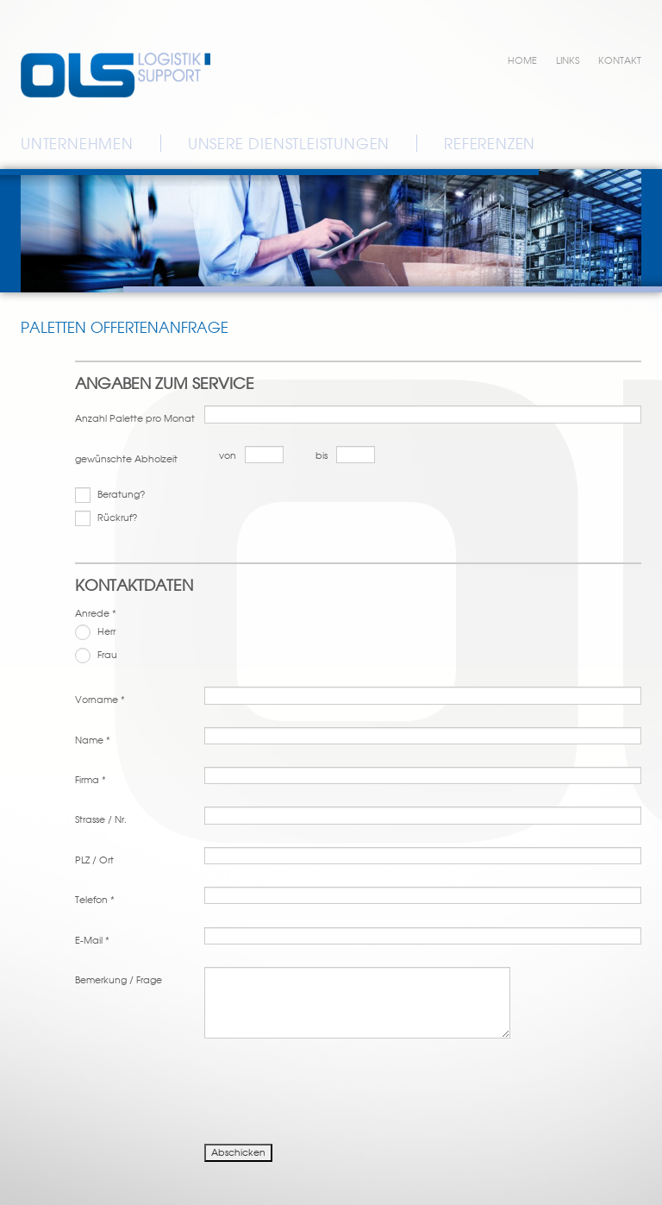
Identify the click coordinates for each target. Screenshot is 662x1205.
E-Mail (92, 940)
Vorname (100, 700)
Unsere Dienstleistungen (289, 143)
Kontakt (619, 60)
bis (321, 455)
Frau (96, 655)
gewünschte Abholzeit (126, 459)
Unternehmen (77, 143)
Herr (95, 632)
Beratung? (110, 495)
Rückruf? (106, 518)
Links (567, 60)
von (227, 455)
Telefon (95, 900)
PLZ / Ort (94, 860)
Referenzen (489, 143)
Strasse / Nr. (101, 819)
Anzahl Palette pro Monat (135, 418)
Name (92, 740)
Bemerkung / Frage (118, 980)
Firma (90, 780)
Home (522, 60)
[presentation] (206, 1089)
